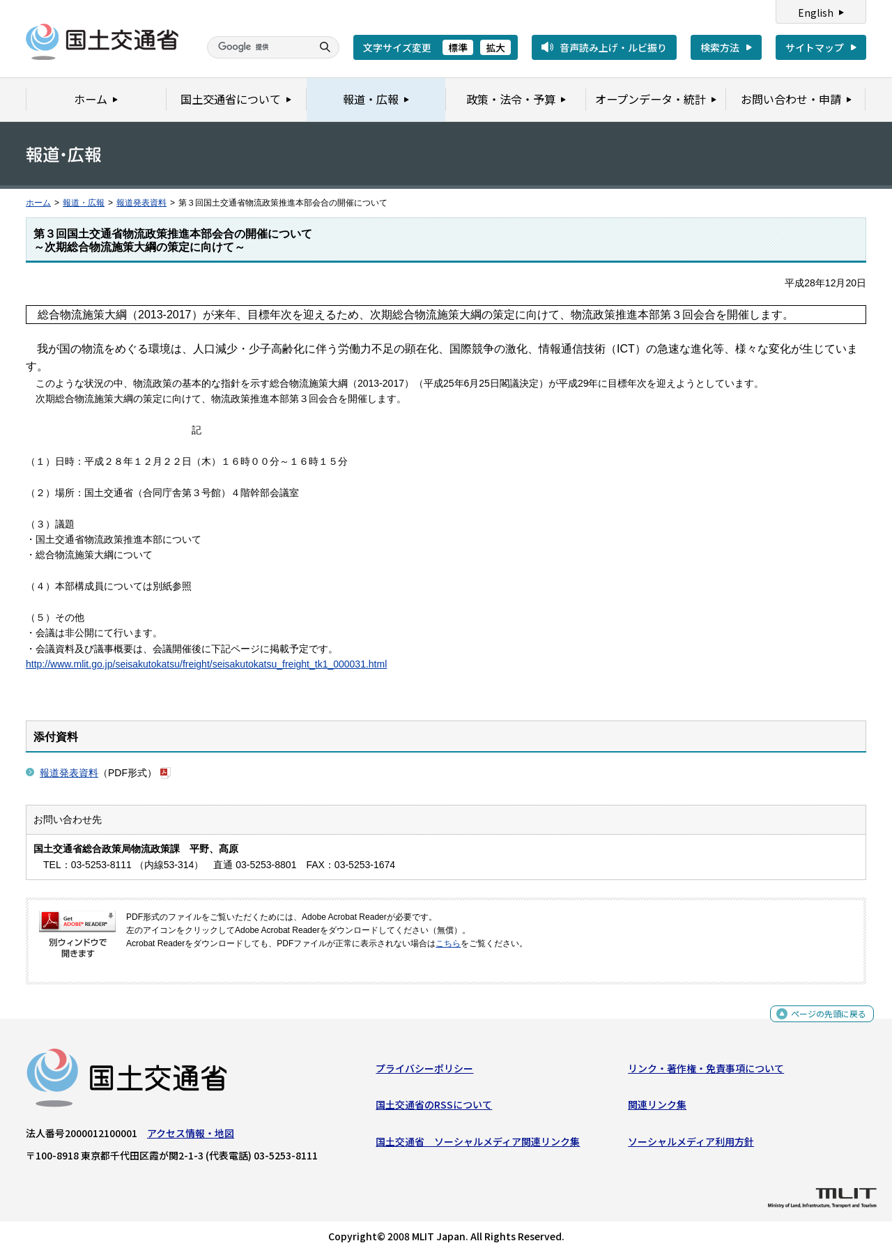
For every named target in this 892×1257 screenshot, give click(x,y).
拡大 (495, 47)
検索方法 (719, 47)
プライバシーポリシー (424, 1072)
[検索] (258, 47)
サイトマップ (814, 47)
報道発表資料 (141, 203)
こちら (448, 943)
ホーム (38, 203)
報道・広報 (84, 203)
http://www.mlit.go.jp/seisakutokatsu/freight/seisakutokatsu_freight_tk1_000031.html (206, 664)
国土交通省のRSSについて (434, 1108)
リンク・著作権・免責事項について (706, 1072)
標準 (458, 47)
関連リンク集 (657, 1108)
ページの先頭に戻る (823, 1021)
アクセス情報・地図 (190, 1136)
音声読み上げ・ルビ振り (613, 47)
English (815, 13)
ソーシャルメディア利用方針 (691, 1145)
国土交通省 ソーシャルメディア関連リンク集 (478, 1145)
